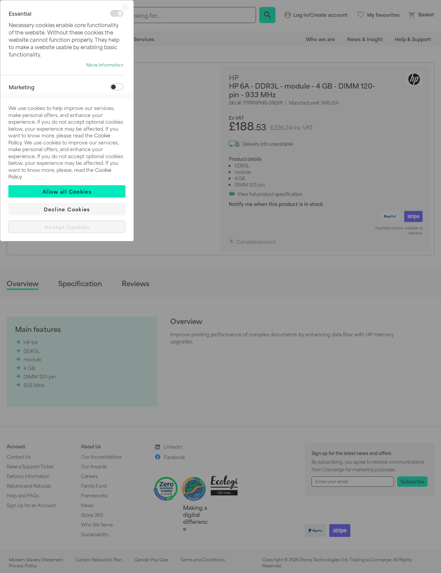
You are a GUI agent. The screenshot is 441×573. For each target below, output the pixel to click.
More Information (104, 65)
